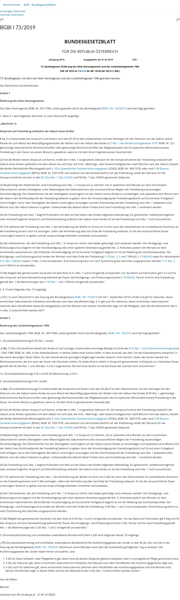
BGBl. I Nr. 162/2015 (114, 108)
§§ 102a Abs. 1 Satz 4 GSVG (57, 177)
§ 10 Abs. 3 (111, 256)
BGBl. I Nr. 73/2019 (86, 297)
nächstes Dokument (12, 14)
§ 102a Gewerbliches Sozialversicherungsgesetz (80, 168)
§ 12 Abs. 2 (168, 261)
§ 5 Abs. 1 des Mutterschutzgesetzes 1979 (133, 143)
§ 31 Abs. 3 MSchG (11, 261)
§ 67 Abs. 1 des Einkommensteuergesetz (153, 348)
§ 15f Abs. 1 (51, 282)
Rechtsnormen (11, 4)
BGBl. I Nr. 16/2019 (119, 333)
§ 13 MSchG (145, 256)
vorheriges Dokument (13, 11)
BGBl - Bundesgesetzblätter (40, 4)
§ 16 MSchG (128, 277)
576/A (81, 70)
